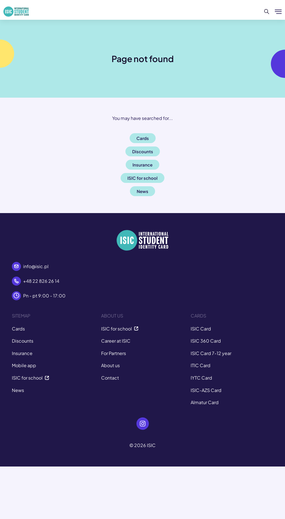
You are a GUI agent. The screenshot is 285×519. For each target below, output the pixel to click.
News (18, 390)
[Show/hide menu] (278, 11)
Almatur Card (205, 402)
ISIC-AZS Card (206, 390)
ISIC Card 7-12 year (211, 353)
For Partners (113, 353)
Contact (110, 378)
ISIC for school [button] (142, 178)
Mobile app (24, 365)
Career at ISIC (115, 341)
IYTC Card (201, 378)
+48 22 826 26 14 (41, 281)
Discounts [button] (142, 151)
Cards (18, 329)
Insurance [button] (142, 164)
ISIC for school (30, 378)
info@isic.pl (36, 266)
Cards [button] (142, 138)
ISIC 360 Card (206, 341)
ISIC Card (201, 329)
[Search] (266, 11)
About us (110, 365)
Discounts (22, 341)
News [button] (142, 191)
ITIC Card (200, 365)
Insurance (22, 353)
